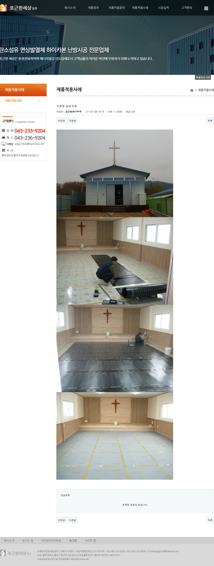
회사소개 (70, 7)
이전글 (61, 120)
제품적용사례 (140, 7)
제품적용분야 (117, 7)
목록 (210, 120)
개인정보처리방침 (51, 540)
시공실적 (163, 7)
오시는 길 (27, 540)
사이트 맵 (90, 540)
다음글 (72, 120)
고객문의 (186, 7)
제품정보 (93, 7)
